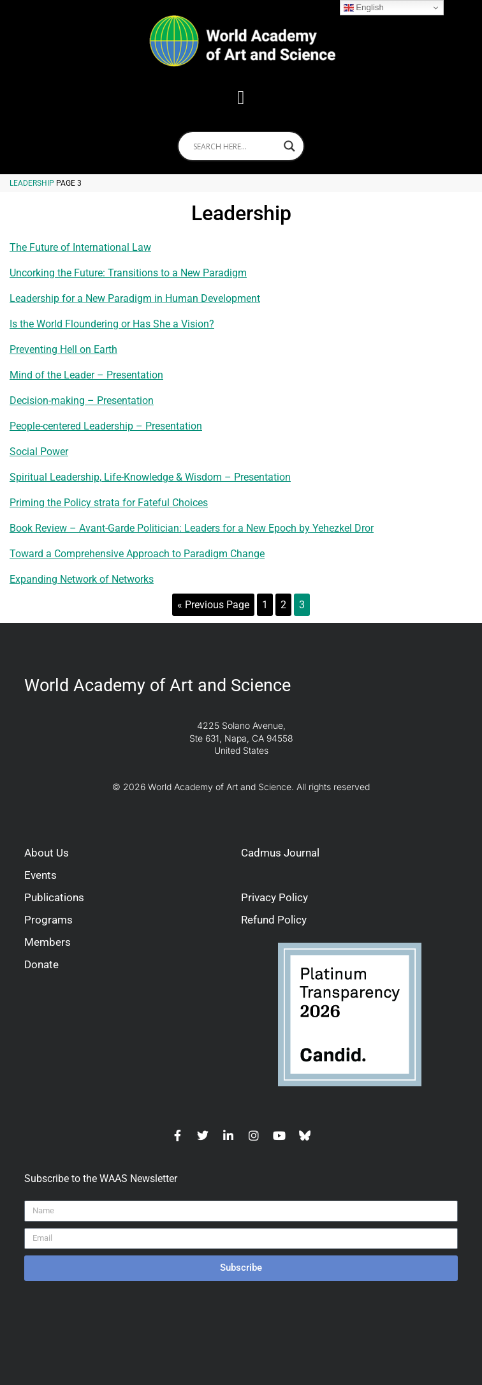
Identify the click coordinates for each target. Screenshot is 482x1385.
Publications (54, 897)
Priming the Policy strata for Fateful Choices (109, 503)
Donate (41, 964)
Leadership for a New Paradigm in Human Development (135, 298)
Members (47, 942)
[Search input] (235, 146)
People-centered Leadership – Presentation (106, 426)
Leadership (32, 183)
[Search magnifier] (289, 146)
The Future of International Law (80, 247)
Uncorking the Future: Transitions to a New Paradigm (128, 273)
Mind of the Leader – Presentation (86, 375)
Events (40, 875)
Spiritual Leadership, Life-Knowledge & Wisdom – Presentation (150, 477)
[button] (241, 97)
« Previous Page (213, 605)
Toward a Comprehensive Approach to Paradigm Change (137, 554)
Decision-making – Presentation (82, 400)
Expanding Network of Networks (82, 579)
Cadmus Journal (280, 852)
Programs (48, 919)
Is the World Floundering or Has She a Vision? (112, 324)
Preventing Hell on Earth (63, 349)
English (364, 8)
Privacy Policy (274, 897)
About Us (46, 852)
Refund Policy (274, 919)
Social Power (39, 451)
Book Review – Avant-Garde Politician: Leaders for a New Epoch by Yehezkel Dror (192, 528)
